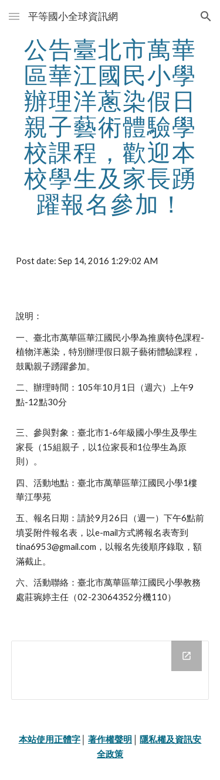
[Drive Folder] (110, 670)
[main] (110, 126)
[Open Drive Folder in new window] (186, 656)
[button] (14, 16)
